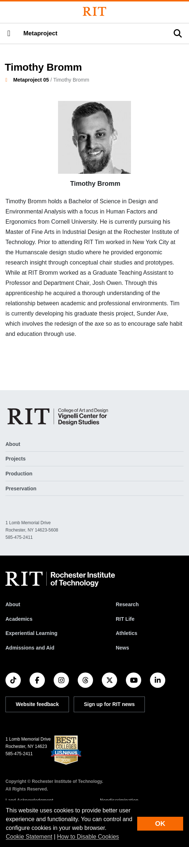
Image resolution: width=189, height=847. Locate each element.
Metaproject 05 (31, 80)
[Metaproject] (59, 416)
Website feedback (37, 704)
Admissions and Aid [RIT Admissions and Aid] (29, 648)
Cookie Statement (29, 837)
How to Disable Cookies (88, 837)
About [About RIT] (12, 604)
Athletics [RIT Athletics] (126, 633)
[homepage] (9, 80)
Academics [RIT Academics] (18, 619)
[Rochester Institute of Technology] (94, 11)
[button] (8, 33)
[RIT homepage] (60, 579)
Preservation (20, 488)
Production (18, 474)
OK (160, 823)
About (12, 444)
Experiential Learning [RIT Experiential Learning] (31, 633)
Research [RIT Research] (127, 604)
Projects (15, 459)
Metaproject (40, 33)
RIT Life (125, 619)
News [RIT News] (122, 648)
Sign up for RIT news (109, 704)
